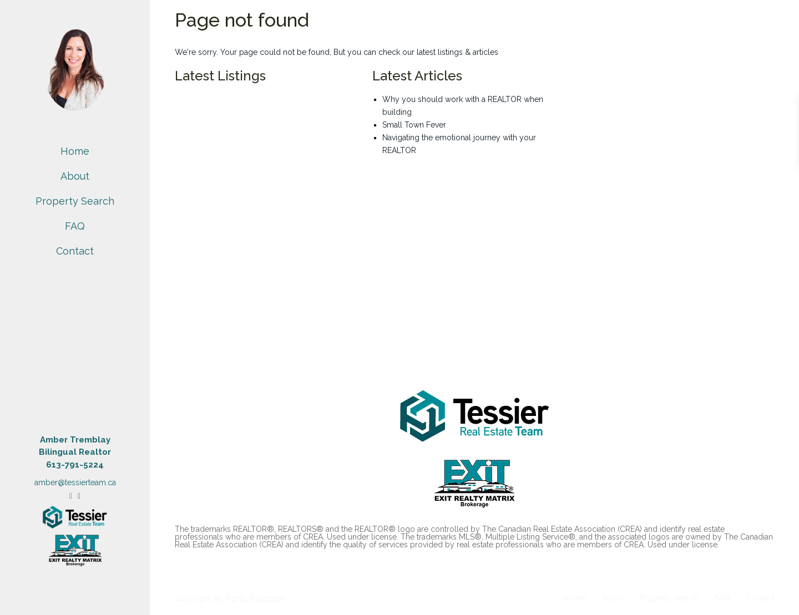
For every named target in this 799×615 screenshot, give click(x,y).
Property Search (75, 201)
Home (74, 151)
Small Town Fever (414, 124)
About (74, 176)
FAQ (75, 226)
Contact (75, 251)
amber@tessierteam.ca (75, 482)
